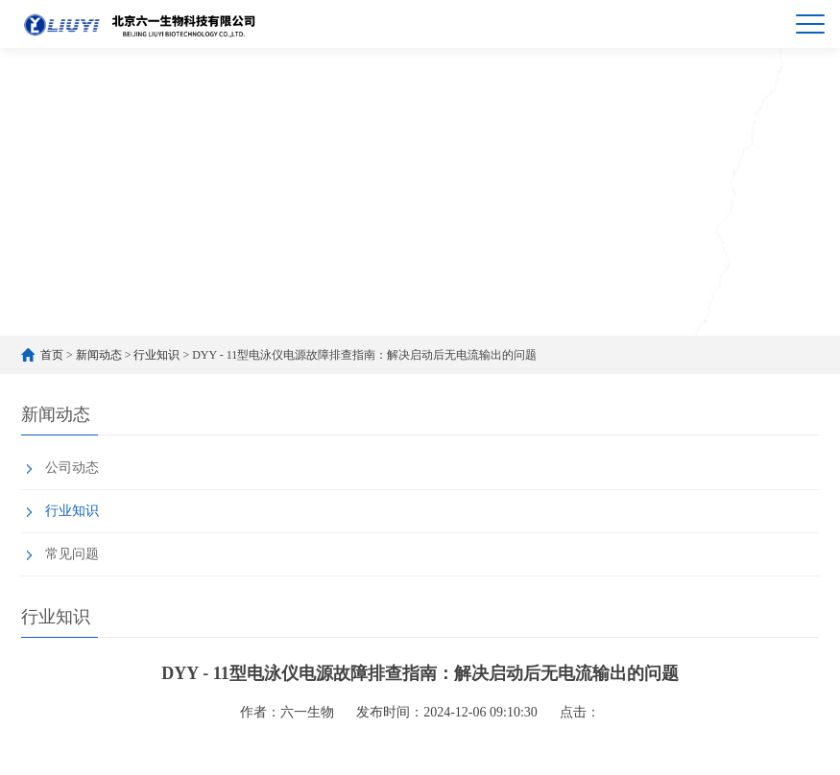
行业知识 (156, 355)
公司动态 (72, 467)
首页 (51, 355)
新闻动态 (99, 355)
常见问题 (72, 554)
